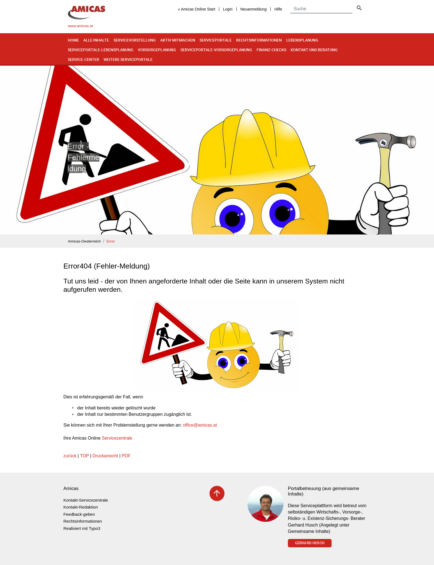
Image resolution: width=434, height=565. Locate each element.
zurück (69, 455)
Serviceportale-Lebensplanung (100, 49)
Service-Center (83, 59)
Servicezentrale (117, 438)
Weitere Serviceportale (128, 59)
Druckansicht (105, 455)
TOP (84, 455)
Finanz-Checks (271, 49)
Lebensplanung (302, 40)
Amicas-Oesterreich (84, 241)
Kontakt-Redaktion (80, 507)
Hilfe (278, 9)
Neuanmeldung (253, 9)
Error (111, 241)
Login (227, 9)
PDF (126, 455)
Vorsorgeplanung (157, 49)
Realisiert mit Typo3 (81, 528)
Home (73, 40)
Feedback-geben (79, 514)
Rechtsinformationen (259, 40)
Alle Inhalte (96, 40)
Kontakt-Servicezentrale (85, 500)
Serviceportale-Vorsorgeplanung (216, 49)
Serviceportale (216, 40)
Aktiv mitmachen (177, 40)
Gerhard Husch (309, 542)
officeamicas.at (200, 425)
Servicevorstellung (134, 40)
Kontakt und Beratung (314, 49)
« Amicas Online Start (196, 9)
